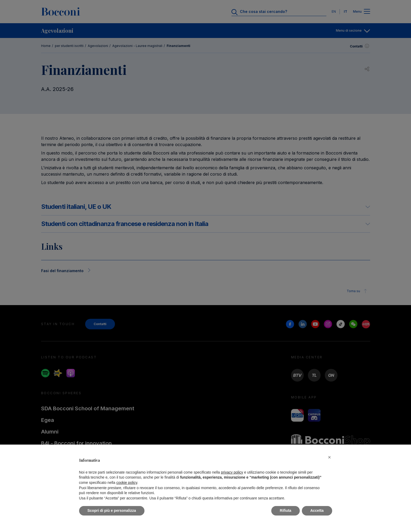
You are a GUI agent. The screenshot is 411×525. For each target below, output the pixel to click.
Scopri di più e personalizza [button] (112, 510)
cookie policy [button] (126, 482)
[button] (329, 457)
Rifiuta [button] (285, 510)
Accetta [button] (317, 510)
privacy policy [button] (232, 472)
